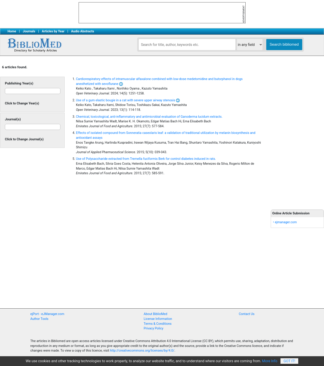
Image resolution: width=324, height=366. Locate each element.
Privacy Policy (153, 328)
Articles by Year (53, 31)
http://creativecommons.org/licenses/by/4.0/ (142, 350)
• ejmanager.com (285, 222)
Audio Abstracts (82, 31)
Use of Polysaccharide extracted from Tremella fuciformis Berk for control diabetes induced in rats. (146, 159)
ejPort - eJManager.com (47, 314)
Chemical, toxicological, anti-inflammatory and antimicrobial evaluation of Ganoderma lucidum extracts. (149, 117)
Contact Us (246, 314)
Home (12, 31)
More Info (269, 361)
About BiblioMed (155, 314)
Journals (29, 31)
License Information (158, 319)
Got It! (289, 361)
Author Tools (39, 319)
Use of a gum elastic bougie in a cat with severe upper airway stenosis (128, 100)
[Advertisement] (297, 133)
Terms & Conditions (157, 324)
